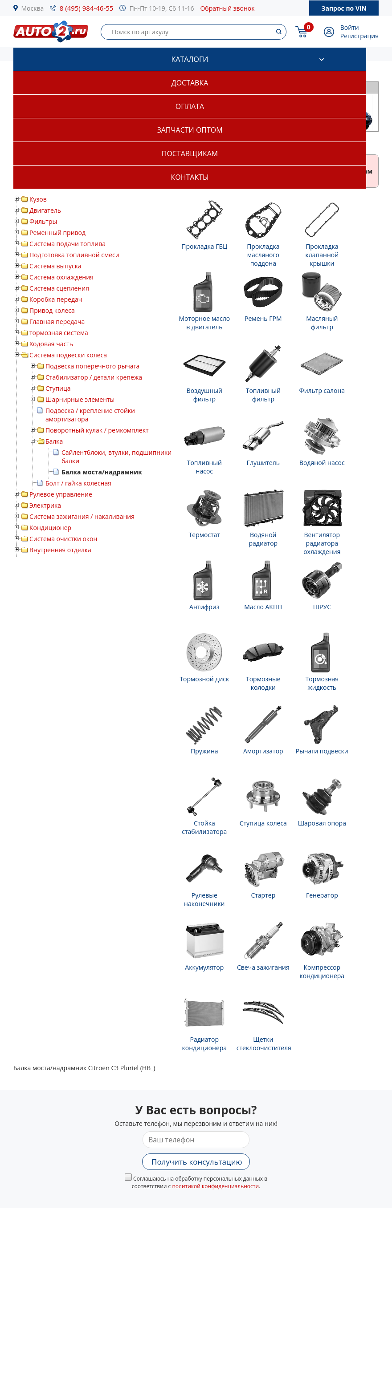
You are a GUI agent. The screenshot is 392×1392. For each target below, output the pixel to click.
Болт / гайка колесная (78, 483)
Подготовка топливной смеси (74, 255)
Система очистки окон (63, 538)
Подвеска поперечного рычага (92, 366)
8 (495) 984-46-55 (87, 8)
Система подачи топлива (67, 243)
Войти (349, 27)
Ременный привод (57, 232)
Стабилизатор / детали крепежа (93, 377)
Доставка (190, 83)
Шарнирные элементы (79, 399)
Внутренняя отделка (60, 550)
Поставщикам (190, 153)
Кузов (38, 199)
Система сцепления (59, 288)
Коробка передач (55, 299)
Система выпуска (55, 266)
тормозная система (58, 332)
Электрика (45, 505)
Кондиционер (50, 527)
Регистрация (359, 36)
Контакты (189, 177)
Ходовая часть (51, 344)
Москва (32, 8)
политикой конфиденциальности (215, 1186)
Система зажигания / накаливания (82, 516)
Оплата (190, 106)
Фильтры (43, 221)
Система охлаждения (61, 277)
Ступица (58, 388)
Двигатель (45, 210)
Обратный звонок (227, 8)
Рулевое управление (60, 494)
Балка (54, 441)
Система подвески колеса (68, 355)
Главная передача (57, 321)
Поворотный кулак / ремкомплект (96, 430)
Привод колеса (52, 310)
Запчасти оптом (189, 130)
